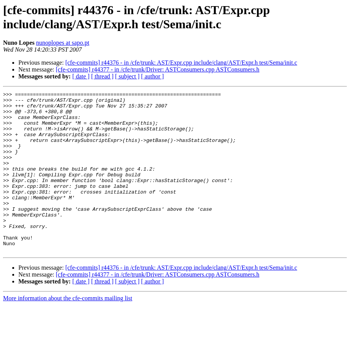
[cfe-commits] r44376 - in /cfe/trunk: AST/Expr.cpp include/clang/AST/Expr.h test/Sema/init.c (181, 62)
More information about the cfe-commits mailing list (67, 330)
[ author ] (152, 76)
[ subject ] (127, 76)
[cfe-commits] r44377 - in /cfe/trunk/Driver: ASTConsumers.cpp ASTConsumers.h (157, 69)
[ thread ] (102, 76)
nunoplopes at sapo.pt (62, 42)
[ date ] (81, 76)
